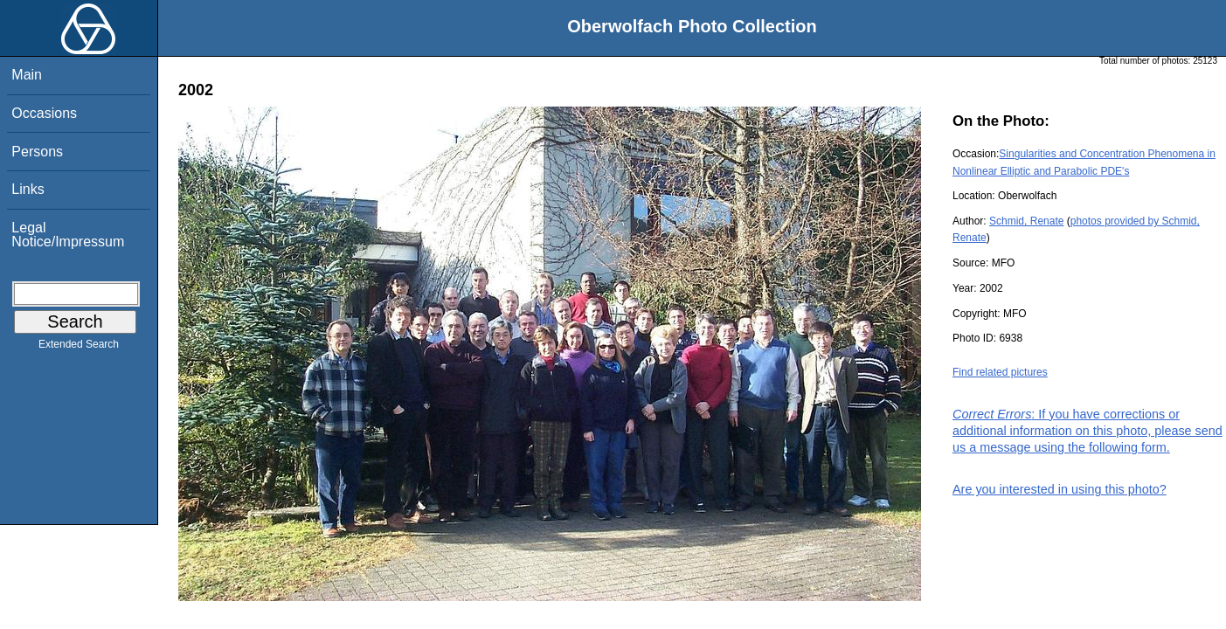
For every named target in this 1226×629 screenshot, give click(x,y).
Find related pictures (1000, 372)
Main (26, 74)
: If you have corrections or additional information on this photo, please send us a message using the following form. (1087, 430)
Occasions (44, 113)
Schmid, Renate (1026, 221)
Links (27, 189)
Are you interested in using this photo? (1059, 489)
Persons (37, 151)
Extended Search (78, 347)
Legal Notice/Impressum (67, 234)
